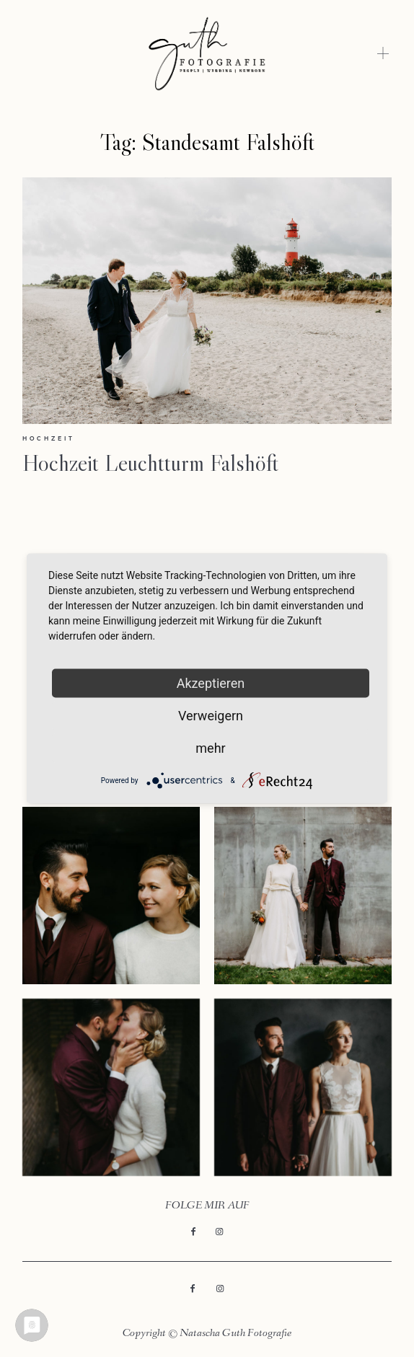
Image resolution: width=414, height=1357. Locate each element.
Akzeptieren (211, 683)
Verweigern (210, 715)
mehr (210, 748)
